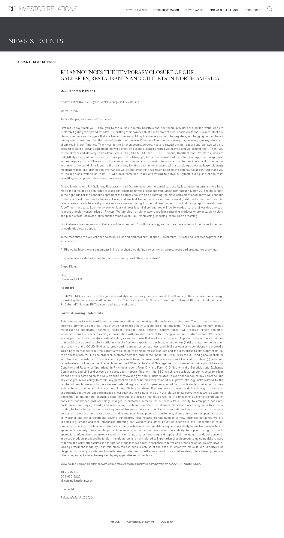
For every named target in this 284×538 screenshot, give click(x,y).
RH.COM (116, 521)
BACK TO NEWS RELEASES (38, 61)
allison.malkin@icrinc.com (77, 480)
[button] (269, 9)
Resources (252, 10)
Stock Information (166, 10)
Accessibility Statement (140, 521)
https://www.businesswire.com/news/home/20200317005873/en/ (158, 463)
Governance (194, 10)
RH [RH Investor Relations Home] (171, 521)
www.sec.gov (131, 376)
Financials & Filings (224, 10)
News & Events (136, 10)
